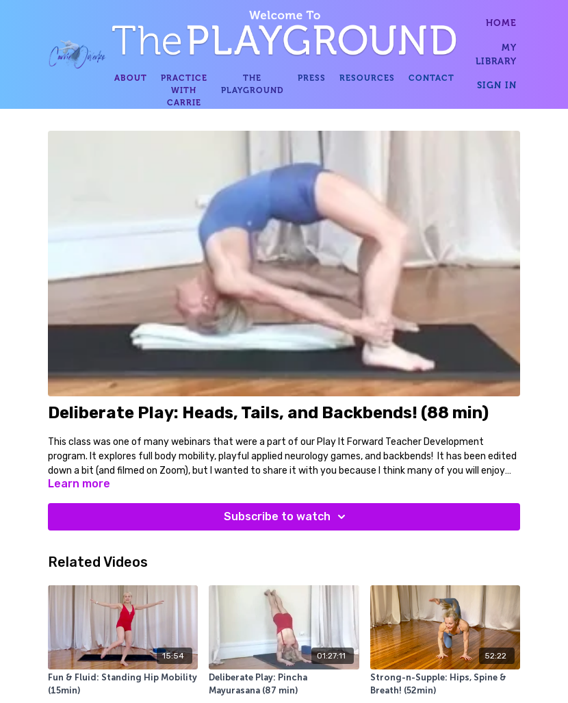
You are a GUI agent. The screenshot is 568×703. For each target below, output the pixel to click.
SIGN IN (497, 84)
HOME (501, 22)
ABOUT (130, 78)
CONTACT (431, 78)
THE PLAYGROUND (252, 84)
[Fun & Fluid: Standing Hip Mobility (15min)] (123, 685)
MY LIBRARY (496, 54)
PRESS (312, 78)
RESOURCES (367, 78)
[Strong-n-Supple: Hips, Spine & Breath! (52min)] (445, 685)
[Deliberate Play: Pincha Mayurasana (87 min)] (284, 685)
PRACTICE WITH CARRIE (184, 90)
